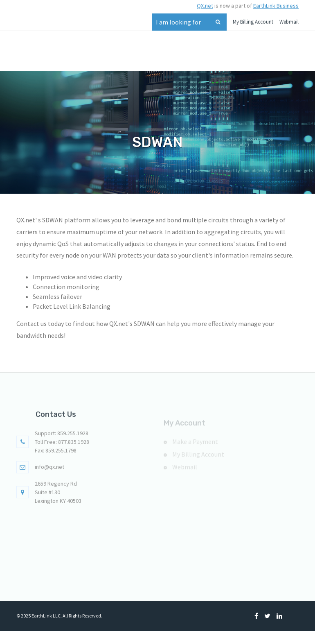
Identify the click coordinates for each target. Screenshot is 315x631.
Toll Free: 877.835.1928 (62, 445)
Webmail (289, 19)
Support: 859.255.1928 (61, 437)
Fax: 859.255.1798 (55, 454)
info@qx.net (49, 470)
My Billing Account (253, 19)
